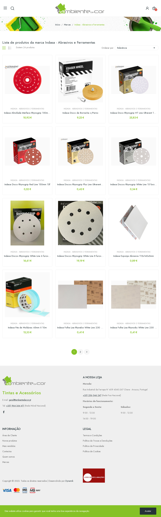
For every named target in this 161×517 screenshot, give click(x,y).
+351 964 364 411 (15, 405)
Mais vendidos (8, 446)
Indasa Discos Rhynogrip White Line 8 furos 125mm (80, 256)
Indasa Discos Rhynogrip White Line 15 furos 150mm (133, 184)
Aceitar (148, 511)
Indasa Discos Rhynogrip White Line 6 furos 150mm (27, 256)
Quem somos (8, 456)
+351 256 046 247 (92, 395)
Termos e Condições (92, 435)
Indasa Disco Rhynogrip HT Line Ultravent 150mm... (133, 113)
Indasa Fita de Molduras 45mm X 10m (27, 327)
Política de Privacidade (93, 446)
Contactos (6, 451)
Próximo (86, 351)
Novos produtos (9, 440)
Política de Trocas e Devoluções (97, 440)
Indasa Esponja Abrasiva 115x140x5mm (133, 256)
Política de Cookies (91, 451)
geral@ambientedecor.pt (20, 399)
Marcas (5, 462)
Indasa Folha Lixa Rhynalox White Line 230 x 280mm (80, 327)
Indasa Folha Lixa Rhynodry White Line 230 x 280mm (133, 327)
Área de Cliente (9, 435)
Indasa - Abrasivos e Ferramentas (27, 109)
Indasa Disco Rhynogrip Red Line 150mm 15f (27, 184)
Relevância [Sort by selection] (136, 48)
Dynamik (69, 480)
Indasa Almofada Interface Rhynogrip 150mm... (27, 113)
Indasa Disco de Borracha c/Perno (80, 113)
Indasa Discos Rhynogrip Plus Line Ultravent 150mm (80, 184)
